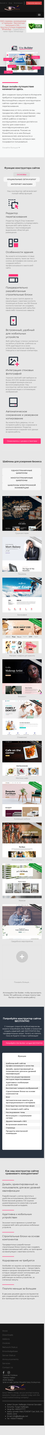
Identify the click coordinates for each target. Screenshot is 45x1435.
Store (5, 1331)
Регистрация (18, 3)
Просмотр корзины (34, 3)
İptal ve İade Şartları (11, 1382)
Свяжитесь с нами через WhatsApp (14, 30)
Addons (6, 1339)
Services (6, 1363)
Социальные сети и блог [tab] (21, 179)
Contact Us (7, 1367)
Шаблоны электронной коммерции (22, 486)
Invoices (6, 1343)
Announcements (10, 1359)
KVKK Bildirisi (8, 1380)
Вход (10, 3)
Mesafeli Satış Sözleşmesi (29, 1382)
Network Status (9, 1347)
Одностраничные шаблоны (21, 471)
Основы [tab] (21, 174)
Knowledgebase (10, 1351)
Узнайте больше (11, 147)
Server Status (8, 1355)
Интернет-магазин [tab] (21, 184)
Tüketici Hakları (9, 1378)
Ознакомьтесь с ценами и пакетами (22, 441)
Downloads (7, 1335)
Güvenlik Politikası (10, 1375)
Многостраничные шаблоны (22, 479)
